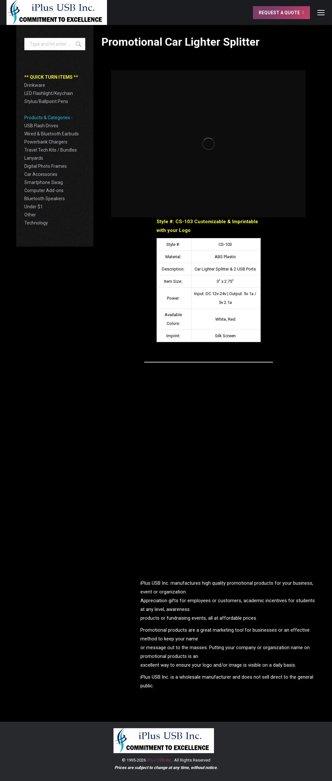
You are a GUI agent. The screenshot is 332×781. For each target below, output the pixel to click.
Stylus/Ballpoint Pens (46, 101)
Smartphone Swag (43, 182)
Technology (36, 222)
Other (30, 214)
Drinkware (34, 85)
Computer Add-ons (44, 190)
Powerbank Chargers (45, 141)
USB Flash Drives (41, 125)
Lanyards (33, 158)
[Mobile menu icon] (321, 12)
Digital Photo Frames (45, 166)
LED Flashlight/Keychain (48, 93)
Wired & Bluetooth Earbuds (51, 133)
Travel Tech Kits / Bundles (50, 150)
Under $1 (33, 206)
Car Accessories (40, 174)
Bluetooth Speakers (44, 198)
